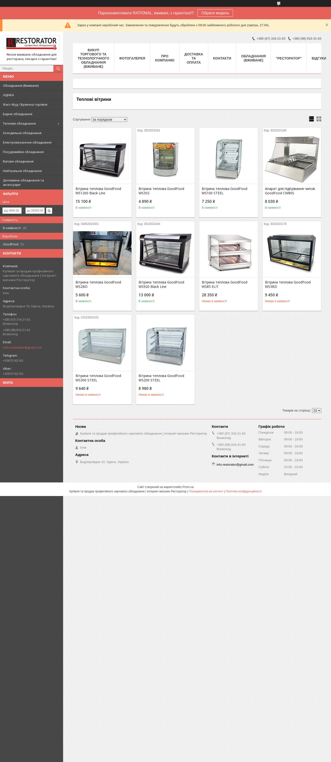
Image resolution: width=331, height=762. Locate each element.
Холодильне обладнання (22, 133)
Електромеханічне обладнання (27, 142)
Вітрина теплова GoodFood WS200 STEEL (161, 378)
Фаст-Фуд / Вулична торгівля (25, 104)
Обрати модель (215, 13)
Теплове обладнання (19, 123)
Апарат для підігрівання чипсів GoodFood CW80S (290, 191)
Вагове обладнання (18, 161)
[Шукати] (58, 68)
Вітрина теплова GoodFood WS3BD (288, 284)
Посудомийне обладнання (23, 152)
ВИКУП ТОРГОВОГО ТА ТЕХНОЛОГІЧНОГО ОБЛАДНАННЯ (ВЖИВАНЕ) (93, 58)
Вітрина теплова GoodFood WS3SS (161, 191)
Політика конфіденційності (244, 491)
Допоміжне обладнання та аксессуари (23, 182)
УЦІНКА (8, 95)
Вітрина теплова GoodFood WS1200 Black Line (98, 191)
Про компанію (164, 58)
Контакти (222, 58)
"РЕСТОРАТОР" (289, 58)
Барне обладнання (17, 114)
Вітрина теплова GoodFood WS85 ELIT (224, 284)
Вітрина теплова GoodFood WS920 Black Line (161, 284)
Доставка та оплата (193, 58)
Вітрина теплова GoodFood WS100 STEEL (224, 191)
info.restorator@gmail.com (22, 347)
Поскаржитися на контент (206, 491)
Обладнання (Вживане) (21, 85)
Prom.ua (188, 487)
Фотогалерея (132, 58)
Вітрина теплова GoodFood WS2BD (98, 284)
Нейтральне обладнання (22, 171)
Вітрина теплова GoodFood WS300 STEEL (98, 378)
